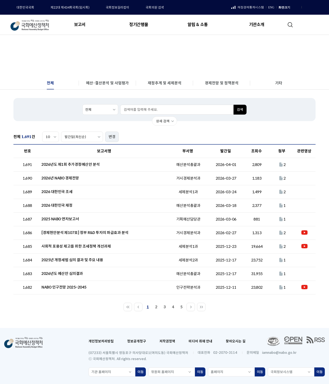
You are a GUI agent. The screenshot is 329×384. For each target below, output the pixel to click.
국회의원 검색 (155, 7)
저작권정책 (167, 341)
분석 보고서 (265, 43)
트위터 (321, 7)
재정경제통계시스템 (247, 7)
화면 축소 (297, 7)
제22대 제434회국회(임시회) (70, 7)
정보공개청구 (136, 341)
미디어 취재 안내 (200, 341)
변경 (112, 137)
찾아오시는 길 (235, 341)
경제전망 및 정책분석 (222, 83)
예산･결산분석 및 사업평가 (107, 83)
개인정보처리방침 (101, 341)
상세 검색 (163, 121)
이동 (141, 372)
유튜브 (315, 7)
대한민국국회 (25, 7)
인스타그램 (310, 7)
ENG (271, 7)
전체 (283, 43)
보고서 (245, 43)
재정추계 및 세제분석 (164, 83)
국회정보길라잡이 (117, 7)
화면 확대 (293, 7)
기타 (278, 83)
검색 (240, 109)
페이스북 (305, 7)
